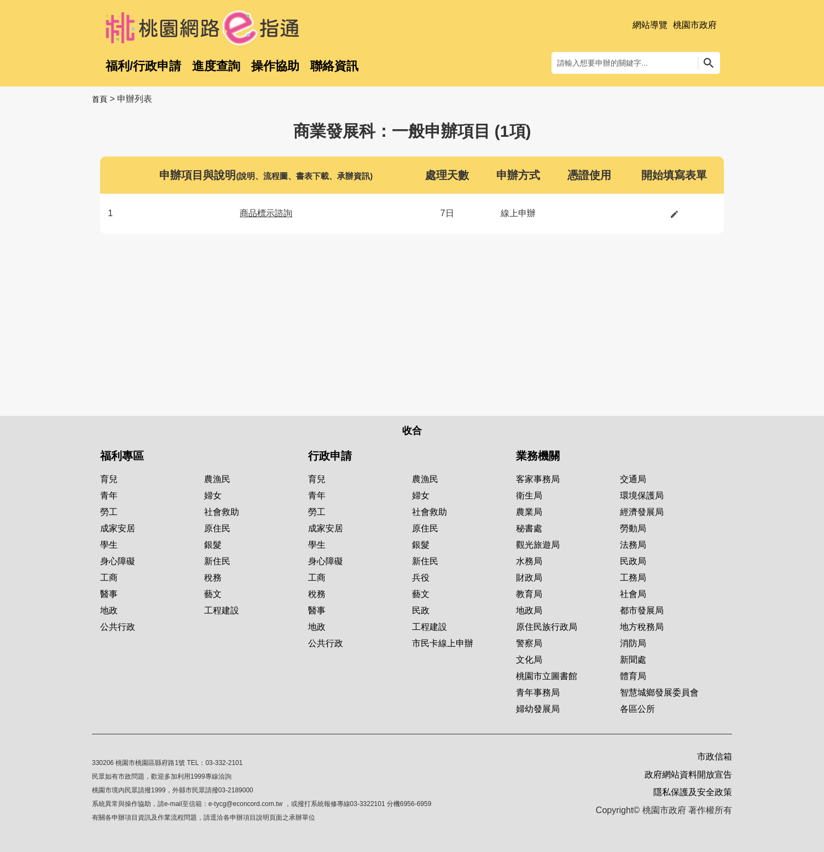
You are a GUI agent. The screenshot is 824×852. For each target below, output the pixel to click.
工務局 (633, 577)
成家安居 (117, 528)
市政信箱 (714, 756)
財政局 (529, 577)
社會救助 (221, 512)
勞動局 (633, 528)
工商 (109, 577)
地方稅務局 (642, 626)
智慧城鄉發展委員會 (659, 692)
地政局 (529, 610)
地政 (109, 610)
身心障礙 (117, 561)
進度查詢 (216, 66)
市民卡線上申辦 (442, 643)
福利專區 (122, 456)
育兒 (109, 479)
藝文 (213, 594)
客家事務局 (538, 479)
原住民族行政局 (546, 626)
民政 (421, 610)
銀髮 (213, 544)
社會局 (633, 594)
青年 (109, 495)
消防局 (633, 643)
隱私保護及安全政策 (692, 792)
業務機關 (538, 456)
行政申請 (330, 456)
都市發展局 (642, 610)
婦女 (213, 495)
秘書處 (529, 528)
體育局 (633, 676)
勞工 (109, 512)
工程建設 (221, 610)
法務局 (633, 544)
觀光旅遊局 (538, 544)
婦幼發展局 (538, 709)
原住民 (217, 528)
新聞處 (633, 659)
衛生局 (529, 495)
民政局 (633, 561)
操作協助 (275, 66)
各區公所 (637, 709)
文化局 (529, 659)
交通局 (633, 479)
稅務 (213, 577)
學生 (109, 544)
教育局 (529, 594)
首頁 (99, 99)
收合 (412, 430)
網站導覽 (650, 25)
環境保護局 (642, 495)
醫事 (109, 594)
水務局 (529, 561)
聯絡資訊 (334, 66)
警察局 (529, 643)
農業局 (529, 512)
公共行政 (117, 626)
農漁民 (217, 479)
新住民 (217, 561)
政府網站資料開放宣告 (688, 774)
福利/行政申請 (143, 66)
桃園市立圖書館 (546, 676)
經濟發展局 (642, 512)
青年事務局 (538, 692)
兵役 (421, 577)
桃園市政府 (695, 25)
